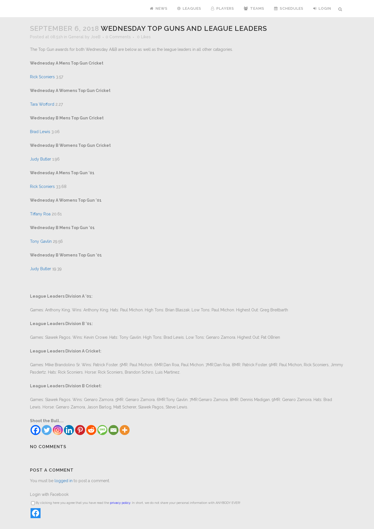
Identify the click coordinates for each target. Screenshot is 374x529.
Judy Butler (40, 159)
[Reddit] (91, 430)
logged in (64, 480)
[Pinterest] (80, 430)
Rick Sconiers (42, 77)
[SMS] (102, 430)
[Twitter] (47, 430)
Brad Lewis (40, 131)
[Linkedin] (69, 430)
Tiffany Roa (40, 214)
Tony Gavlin (41, 241)
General (76, 37)
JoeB (95, 37)
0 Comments (118, 37)
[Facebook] (36, 430)
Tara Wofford (42, 104)
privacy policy (120, 503)
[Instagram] (58, 430)
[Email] (113, 430)
